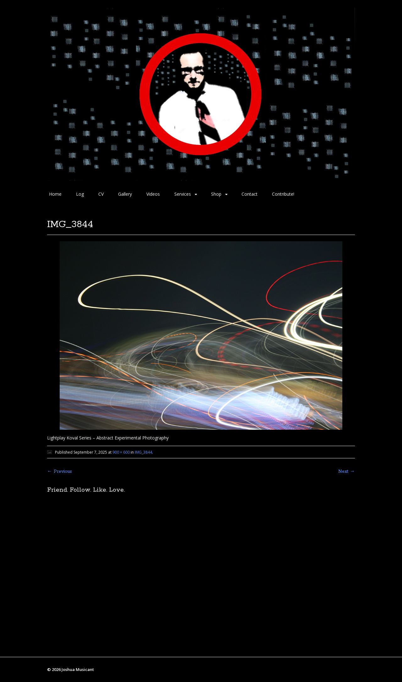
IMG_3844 (143, 452)
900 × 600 (121, 452)
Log (80, 194)
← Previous (59, 471)
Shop (216, 194)
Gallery (125, 194)
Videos (153, 194)
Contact (250, 194)
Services (182, 194)
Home (55, 194)
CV (101, 194)
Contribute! (283, 194)
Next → (346, 471)
